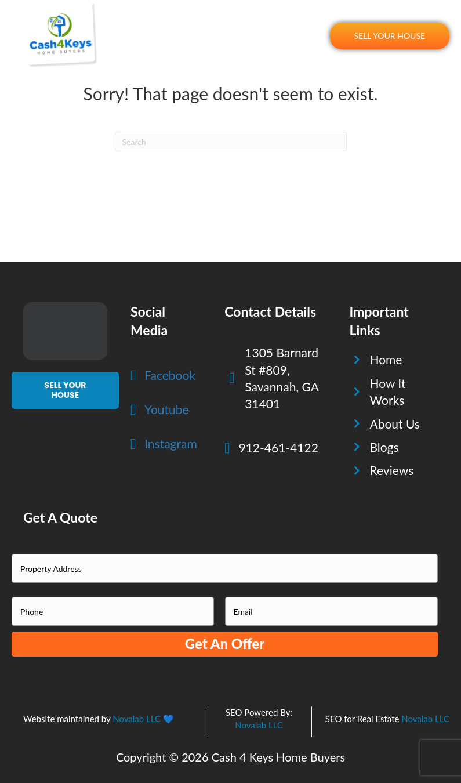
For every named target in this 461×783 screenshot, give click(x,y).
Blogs (383, 447)
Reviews (391, 470)
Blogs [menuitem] (311, 48)
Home (385, 359)
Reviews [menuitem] (307, 23)
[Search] (231, 141)
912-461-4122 (278, 447)
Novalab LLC (136, 718)
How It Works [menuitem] (199, 23)
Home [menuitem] (147, 23)
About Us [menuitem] (259, 23)
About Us (394, 423)
